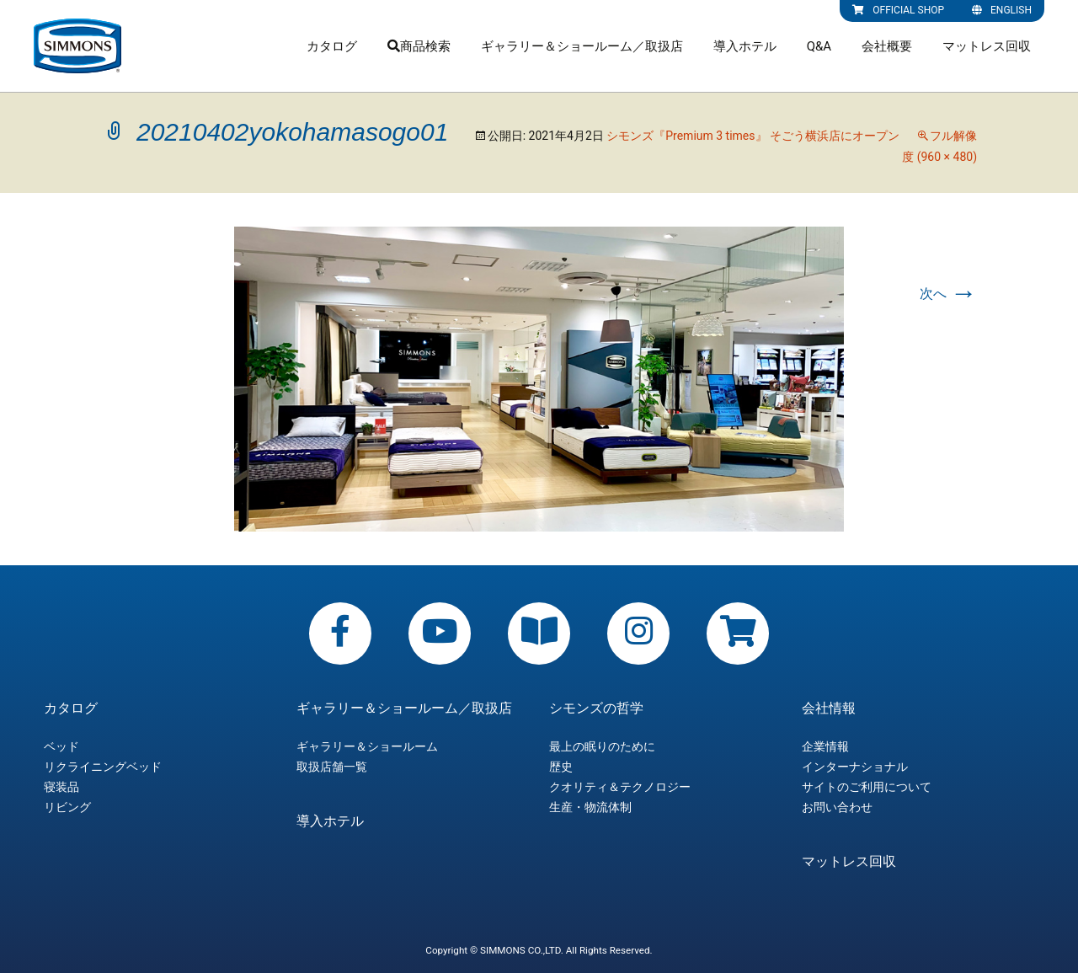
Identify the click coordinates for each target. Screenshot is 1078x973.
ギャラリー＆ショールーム (367, 746)
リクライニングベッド (103, 767)
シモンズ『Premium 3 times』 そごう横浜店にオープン (752, 135)
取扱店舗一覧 (331, 767)
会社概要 (887, 46)
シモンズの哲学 (596, 708)
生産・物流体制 (590, 807)
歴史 (561, 767)
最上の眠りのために (602, 746)
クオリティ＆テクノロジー (620, 787)
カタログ (332, 46)
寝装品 (61, 787)
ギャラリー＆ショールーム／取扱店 (582, 46)
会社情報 (829, 708)
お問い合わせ (837, 807)
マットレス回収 (986, 46)
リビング (67, 807)
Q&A (819, 46)
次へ (948, 294)
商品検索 (419, 46)
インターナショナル (855, 767)
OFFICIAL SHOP (898, 10)
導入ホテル (744, 46)
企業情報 (825, 746)
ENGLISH (1002, 10)
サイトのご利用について (866, 787)
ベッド (61, 746)
